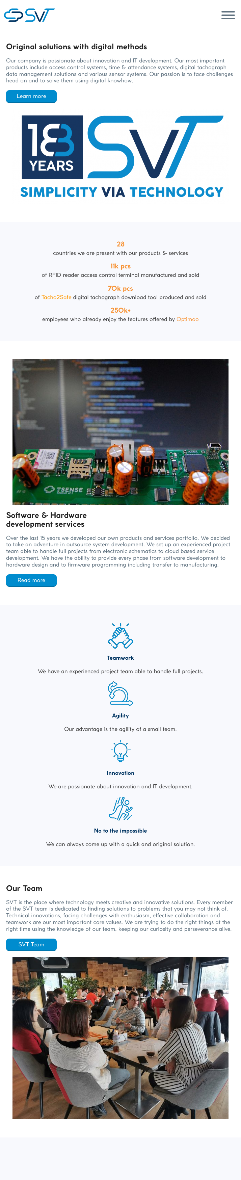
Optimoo (188, 319)
